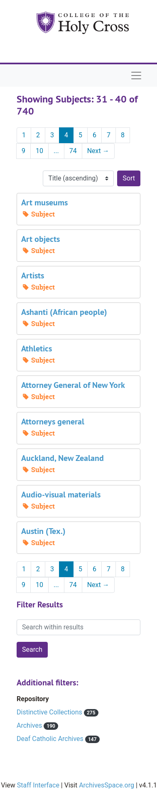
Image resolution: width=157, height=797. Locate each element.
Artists (32, 275)
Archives (30, 725)
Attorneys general (52, 421)
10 (39, 151)
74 (73, 151)
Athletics (36, 348)
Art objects (40, 239)
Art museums (44, 202)
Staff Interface (38, 785)
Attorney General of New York (73, 385)
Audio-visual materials (61, 494)
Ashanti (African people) (64, 312)
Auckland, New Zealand (62, 458)
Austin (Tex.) (43, 531)
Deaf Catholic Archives (51, 739)
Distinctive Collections (50, 712)
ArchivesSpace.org (106, 785)
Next (98, 151)
